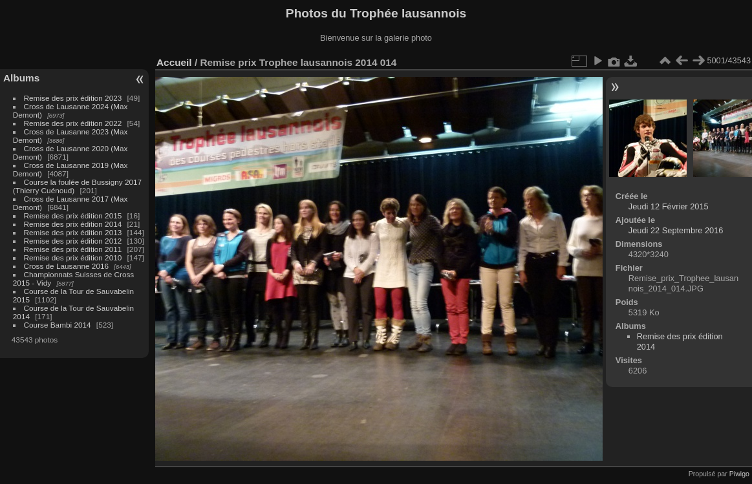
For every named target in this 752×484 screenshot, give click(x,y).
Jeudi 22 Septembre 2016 (676, 230)
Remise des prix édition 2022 (73, 123)
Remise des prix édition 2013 (73, 232)
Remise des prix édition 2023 (73, 98)
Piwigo (739, 474)
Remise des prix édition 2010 (73, 257)
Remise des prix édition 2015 (73, 215)
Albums (21, 77)
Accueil (174, 62)
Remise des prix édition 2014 (73, 224)
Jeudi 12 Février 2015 (668, 206)
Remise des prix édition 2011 (73, 249)
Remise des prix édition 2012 (73, 241)
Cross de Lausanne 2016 (66, 266)
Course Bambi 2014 (57, 325)
